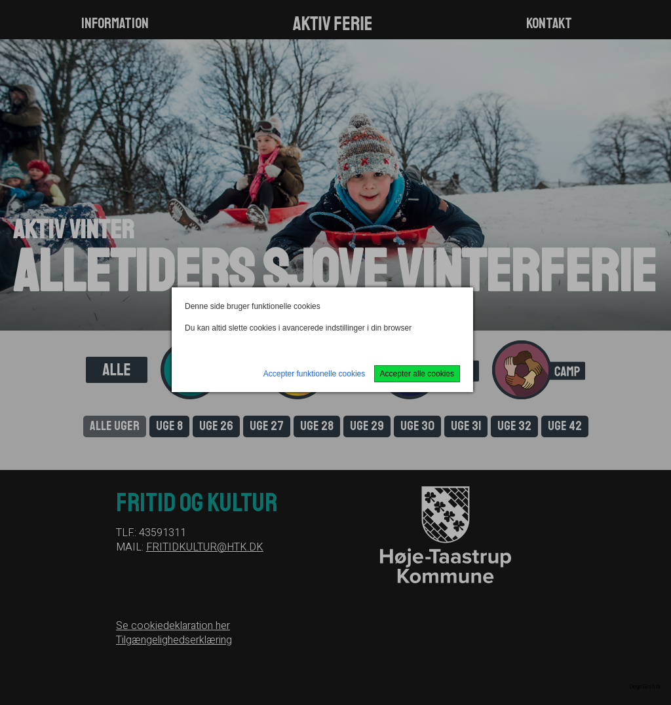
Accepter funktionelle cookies (314, 373)
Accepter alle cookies (417, 373)
